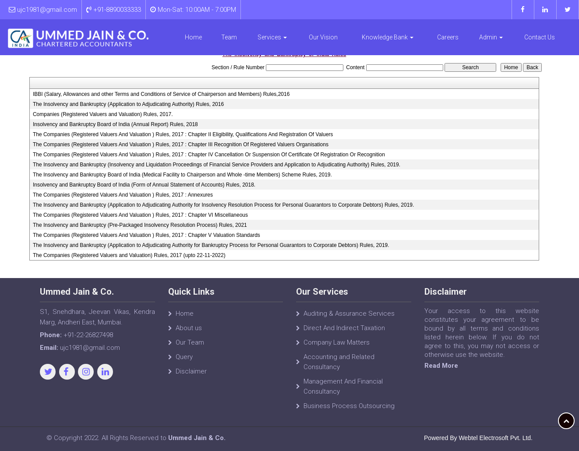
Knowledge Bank (387, 37)
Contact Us (539, 37)
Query (184, 361)
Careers (448, 37)
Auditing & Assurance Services (349, 318)
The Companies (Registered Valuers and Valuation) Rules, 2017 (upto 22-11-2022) (129, 255)
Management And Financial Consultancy (343, 391)
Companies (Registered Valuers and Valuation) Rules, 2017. (103, 114)
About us (189, 332)
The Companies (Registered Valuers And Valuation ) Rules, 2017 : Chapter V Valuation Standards (146, 235)
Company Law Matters (337, 347)
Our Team (190, 347)
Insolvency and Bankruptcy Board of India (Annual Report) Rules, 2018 (115, 124)
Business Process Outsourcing (349, 410)
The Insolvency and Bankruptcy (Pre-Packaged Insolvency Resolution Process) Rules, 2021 (140, 225)
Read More (445, 366)
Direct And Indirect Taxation (344, 332)
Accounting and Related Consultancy (339, 366)
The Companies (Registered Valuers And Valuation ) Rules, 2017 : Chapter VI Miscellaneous (140, 215)
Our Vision (323, 37)
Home (193, 37)
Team (229, 37)
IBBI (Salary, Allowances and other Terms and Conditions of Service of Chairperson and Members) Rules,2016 (161, 94)
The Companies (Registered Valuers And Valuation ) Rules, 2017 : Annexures (123, 195)
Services (272, 37)
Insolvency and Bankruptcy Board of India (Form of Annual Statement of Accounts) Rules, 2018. (144, 185)
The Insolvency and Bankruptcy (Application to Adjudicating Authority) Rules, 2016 (128, 104)
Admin (491, 37)
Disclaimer (191, 376)
